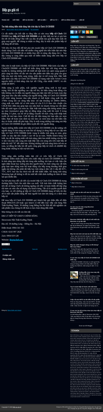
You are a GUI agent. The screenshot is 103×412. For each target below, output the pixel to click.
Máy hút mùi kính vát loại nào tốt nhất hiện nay (85, 234)
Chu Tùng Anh (80, 407)
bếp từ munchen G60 (77, 345)
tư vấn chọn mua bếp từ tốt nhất (81, 110)
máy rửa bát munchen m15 (88, 355)
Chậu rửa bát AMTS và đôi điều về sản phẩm (85, 299)
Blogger (90, 326)
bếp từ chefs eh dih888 (86, 106)
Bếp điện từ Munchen (86, 118)
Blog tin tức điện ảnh (81, 47)
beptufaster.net (93, 51)
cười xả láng (74, 75)
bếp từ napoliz (85, 125)
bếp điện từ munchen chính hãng (85, 101)
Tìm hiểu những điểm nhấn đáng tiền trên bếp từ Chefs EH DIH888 (28, 26)
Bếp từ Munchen (96, 139)
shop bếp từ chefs (75, 57)
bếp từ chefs (10, 29)
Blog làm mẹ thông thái (87, 45)
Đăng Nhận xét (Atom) (14, 310)
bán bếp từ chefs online (78, 104)
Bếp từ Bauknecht (88, 49)
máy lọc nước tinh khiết (93, 99)
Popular (74, 37)
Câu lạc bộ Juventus (77, 55)
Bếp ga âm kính (29, 19)
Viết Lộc (64, 407)
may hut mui (88, 124)
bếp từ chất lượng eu (75, 87)
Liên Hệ (81, 20)
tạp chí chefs (80, 90)
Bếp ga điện (43, 19)
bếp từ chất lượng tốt (86, 87)
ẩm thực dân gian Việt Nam (89, 94)
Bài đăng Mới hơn (7, 249)
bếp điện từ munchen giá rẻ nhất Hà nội (87, 127)
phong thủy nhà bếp (89, 90)
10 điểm (79, 108)
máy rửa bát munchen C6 (82, 353)
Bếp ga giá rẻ (10, 9)
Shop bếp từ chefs (95, 47)
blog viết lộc (84, 69)
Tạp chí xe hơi (75, 69)
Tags (82, 37)
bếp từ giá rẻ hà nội (94, 110)
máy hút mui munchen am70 (86, 358)
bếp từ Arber (85, 73)
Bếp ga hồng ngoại (69, 19)
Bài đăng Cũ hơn (62, 249)
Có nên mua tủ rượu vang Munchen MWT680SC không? (82, 207)
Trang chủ (5, 20)
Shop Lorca (73, 53)
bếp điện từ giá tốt (89, 88)
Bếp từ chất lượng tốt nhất (80, 169)
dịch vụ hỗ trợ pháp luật (87, 134)
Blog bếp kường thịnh (85, 53)
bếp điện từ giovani (77, 94)
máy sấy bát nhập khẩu (83, 132)
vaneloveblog (82, 102)
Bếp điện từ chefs (75, 145)
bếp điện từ (91, 122)
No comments (35, 29)
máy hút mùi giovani (80, 120)
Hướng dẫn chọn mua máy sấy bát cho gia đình (89, 273)
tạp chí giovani (83, 99)
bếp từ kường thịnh (88, 111)
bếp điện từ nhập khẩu (91, 120)
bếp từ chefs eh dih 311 (88, 92)
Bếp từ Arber (97, 53)
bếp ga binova (87, 97)
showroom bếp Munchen (92, 55)
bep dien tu (73, 124)
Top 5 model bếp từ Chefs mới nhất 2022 (83, 287)
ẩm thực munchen (93, 137)
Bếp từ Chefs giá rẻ (85, 139)
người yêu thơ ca (94, 73)
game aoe (72, 120)
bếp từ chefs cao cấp (78, 97)
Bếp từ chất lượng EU (78, 173)
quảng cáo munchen (78, 115)
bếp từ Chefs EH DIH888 (21, 29)
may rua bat (80, 124)
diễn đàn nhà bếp (75, 99)
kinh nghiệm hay (88, 57)
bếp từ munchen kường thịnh (87, 131)
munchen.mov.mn (76, 125)
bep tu (97, 122)
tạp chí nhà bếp (96, 87)
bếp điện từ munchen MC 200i (89, 347)
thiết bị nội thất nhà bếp (76, 92)
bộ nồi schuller (74, 359)
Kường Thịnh (98, 90)
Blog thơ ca (84, 51)
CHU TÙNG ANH (82, 122)
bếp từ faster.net (91, 71)
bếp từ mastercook (87, 108)
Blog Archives (91, 37)
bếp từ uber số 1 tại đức (82, 113)
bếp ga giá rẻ (92, 125)
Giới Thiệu (16, 20)
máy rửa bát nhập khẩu (82, 136)
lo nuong (95, 124)
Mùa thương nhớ (89, 407)
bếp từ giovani (95, 118)
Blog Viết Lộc (74, 45)
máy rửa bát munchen (96, 97)
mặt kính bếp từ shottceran (76, 111)
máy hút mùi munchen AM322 (92, 357)
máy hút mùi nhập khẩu (75, 143)
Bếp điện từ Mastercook (82, 137)
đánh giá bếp (73, 101)
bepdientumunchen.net (94, 102)
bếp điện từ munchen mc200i (77, 88)
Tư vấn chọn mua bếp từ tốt (80, 165)
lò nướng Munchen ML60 (81, 351)
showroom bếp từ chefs (77, 71)
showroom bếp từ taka (75, 134)
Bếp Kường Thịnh (75, 49)
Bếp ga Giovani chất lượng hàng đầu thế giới (81, 141)
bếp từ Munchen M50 (90, 345)
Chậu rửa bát (78, 59)
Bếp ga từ (55, 19)
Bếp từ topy (86, 59)
